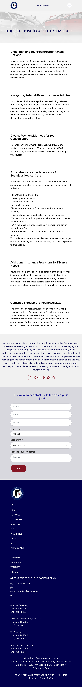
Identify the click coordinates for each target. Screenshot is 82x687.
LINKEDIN (15, 557)
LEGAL (13, 538)
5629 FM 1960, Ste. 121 (21, 645)
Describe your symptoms (22, 451)
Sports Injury (60, 665)
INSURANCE (16, 534)
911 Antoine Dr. (17, 632)
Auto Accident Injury (45, 661)
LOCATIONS (16, 519)
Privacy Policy (46, 678)
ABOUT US (15, 524)
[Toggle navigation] (69, 5)
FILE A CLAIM (17, 548)
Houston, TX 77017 (19, 608)
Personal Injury (64, 661)
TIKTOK (14, 572)
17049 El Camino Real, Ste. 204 (25, 618)
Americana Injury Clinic (45, 674)
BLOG (13, 543)
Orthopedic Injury (43, 665)
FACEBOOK (15, 562)
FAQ (12, 529)
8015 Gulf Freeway (19, 605)
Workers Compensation (21, 661)
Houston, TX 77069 (19, 648)
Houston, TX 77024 (19, 635)
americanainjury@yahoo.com (24, 591)
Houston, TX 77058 (19, 622)
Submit (18, 468)
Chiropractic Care (41, 668)
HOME (13, 510)
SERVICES (15, 514)
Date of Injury (16, 440)
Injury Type (15, 429)
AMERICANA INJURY (43, 5)
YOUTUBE (15, 567)
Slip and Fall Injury (24, 665)
